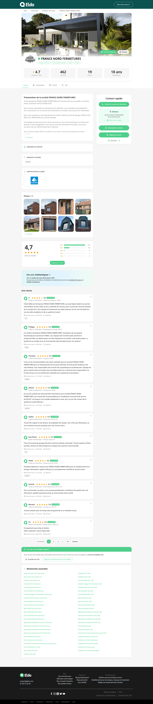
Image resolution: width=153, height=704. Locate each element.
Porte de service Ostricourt (33, 640)
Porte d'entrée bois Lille (86, 605)
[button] (91, 296)
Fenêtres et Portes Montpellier (88, 650)
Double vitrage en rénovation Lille (90, 584)
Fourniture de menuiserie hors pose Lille (92, 633)
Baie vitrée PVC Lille (30, 650)
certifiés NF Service (75, 280)
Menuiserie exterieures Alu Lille (89, 615)
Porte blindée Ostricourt (32, 636)
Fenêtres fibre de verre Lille (87, 587)
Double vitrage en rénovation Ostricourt (38, 594)
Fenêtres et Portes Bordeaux (88, 640)
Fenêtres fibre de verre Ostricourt (35, 598)
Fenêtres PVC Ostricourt (32, 584)
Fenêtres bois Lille (84, 577)
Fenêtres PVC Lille (84, 573)
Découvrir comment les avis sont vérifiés (57, 559)
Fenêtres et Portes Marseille (88, 643)
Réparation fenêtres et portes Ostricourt (38, 622)
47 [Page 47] (68, 541)
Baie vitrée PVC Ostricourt (33, 577)
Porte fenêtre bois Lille (86, 594)
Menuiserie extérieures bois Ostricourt (37, 629)
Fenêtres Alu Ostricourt (32, 580)
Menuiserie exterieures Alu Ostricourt (37, 626)
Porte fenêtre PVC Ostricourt (34, 591)
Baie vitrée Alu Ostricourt (32, 608)
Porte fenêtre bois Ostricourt (34, 605)
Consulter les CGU (32, 559)
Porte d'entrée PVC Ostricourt (34, 573)
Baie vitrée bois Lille (85, 601)
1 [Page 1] (48, 541)
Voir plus (28, 137)
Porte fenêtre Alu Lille (85, 591)
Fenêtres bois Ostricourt (32, 587)
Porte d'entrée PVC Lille (32, 647)
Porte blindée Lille (84, 626)
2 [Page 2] (53, 541)
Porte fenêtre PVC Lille (86, 580)
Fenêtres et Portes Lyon (86, 647)
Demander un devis (114, 128)
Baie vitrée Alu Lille (84, 598)
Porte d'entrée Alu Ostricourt (34, 619)
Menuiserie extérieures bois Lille (89, 619)
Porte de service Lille (85, 629)
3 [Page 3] (58, 541)
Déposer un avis (113, 135)
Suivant (75, 541)
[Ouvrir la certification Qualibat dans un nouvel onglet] (34, 180)
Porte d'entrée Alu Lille (86, 608)
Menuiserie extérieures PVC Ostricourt (37, 633)
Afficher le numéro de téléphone (114, 104)
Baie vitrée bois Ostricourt (33, 612)
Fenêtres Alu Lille (30, 654)
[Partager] (123, 52)
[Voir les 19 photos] (108, 52)
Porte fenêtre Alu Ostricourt (33, 601)
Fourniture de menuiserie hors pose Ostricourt (40, 643)
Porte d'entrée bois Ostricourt (34, 615)
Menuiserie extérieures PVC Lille (89, 622)
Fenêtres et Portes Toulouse (87, 636)
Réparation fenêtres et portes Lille (90, 612)
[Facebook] (119, 140)
